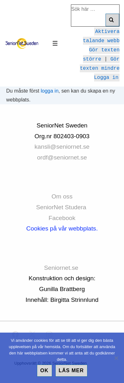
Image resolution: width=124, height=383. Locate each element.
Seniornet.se (62, 267)
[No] (116, 358)
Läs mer (71, 370)
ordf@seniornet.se (62, 157)
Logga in (106, 77)
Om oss (62, 196)
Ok (44, 370)
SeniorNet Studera (62, 207)
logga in (50, 91)
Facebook (62, 218)
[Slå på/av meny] (55, 43)
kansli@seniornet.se (61, 146)
